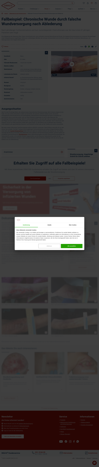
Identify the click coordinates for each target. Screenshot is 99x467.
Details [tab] (49, 225)
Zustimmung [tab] (26, 225)
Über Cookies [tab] (72, 225)
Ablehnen (49, 246)
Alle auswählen (71, 246)
